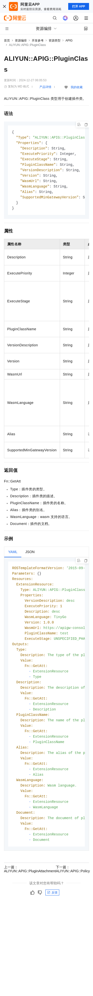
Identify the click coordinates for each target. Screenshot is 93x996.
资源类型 (55, 40)
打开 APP (78, 6)
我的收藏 (77, 87)
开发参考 (38, 40)
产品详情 (45, 87)
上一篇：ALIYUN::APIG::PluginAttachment (30, 885)
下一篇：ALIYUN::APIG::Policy (73, 885)
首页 (7, 40)
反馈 (52, 909)
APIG (69, 40)
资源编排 (21, 40)
